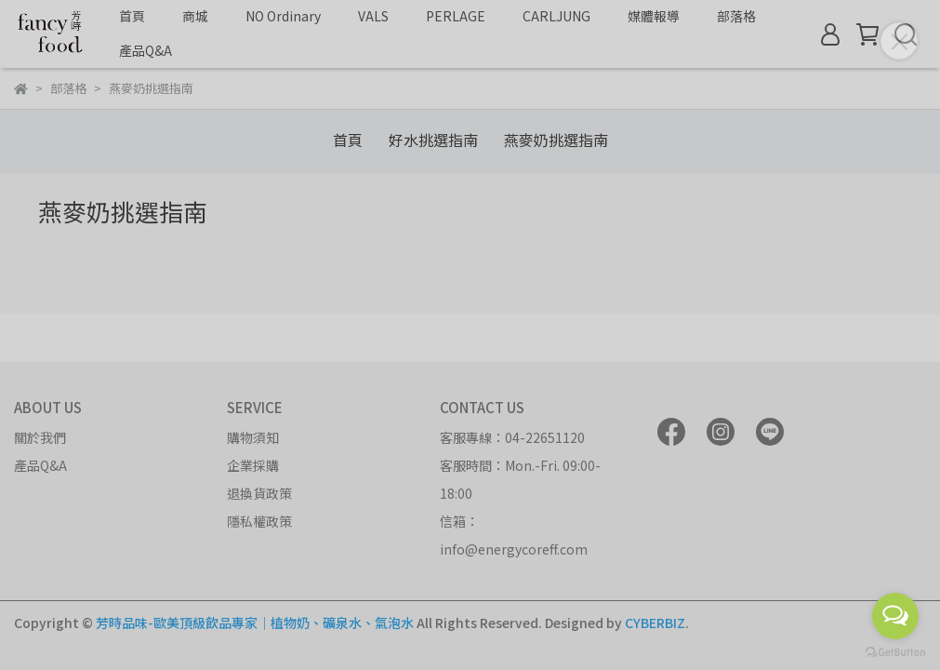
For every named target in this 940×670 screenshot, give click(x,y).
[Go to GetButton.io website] (895, 651)
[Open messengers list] (895, 616)
